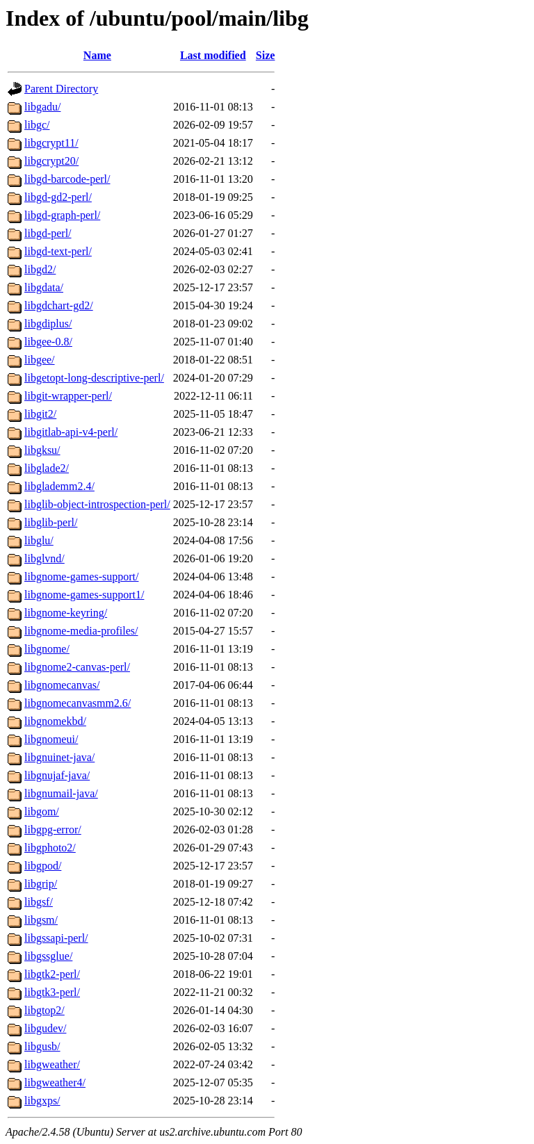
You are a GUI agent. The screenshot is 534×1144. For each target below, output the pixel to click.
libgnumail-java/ (61, 793)
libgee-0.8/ (48, 342)
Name (97, 55)
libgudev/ (45, 1028)
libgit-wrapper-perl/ (68, 396)
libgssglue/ (48, 956)
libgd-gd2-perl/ (58, 197)
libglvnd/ (44, 558)
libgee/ (39, 360)
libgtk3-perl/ (52, 992)
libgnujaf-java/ (57, 775)
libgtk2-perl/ (52, 974)
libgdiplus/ (48, 323)
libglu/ (39, 540)
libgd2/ (40, 269)
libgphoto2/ (50, 847)
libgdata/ (43, 287)
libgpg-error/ (52, 829)
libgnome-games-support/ (81, 576)
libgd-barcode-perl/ (67, 179)
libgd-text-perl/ (58, 251)
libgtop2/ (44, 1010)
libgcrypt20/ (51, 161)
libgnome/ (47, 649)
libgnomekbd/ (55, 721)
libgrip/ (40, 884)
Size (265, 55)
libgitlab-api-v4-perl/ (71, 432)
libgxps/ (42, 1100)
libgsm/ (41, 920)
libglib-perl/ (50, 522)
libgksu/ (42, 450)
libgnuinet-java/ (59, 757)
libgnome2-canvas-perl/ (77, 667)
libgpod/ (42, 866)
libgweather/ (52, 1064)
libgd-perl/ (48, 233)
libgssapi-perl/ (56, 938)
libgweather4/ (55, 1082)
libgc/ (36, 125)
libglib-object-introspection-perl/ (97, 504)
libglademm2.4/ (59, 486)
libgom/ (41, 811)
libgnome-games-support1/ (84, 594)
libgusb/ (42, 1046)
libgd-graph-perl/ (62, 215)
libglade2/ (46, 468)
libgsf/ (38, 902)
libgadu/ (42, 107)
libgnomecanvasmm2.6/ (77, 703)
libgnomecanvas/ (61, 685)
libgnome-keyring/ (65, 613)
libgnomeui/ (51, 739)
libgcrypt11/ (51, 143)
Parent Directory (61, 89)
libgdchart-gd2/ (58, 305)
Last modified (213, 55)
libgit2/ (40, 414)
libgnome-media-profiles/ (81, 631)
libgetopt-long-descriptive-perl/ (94, 378)
